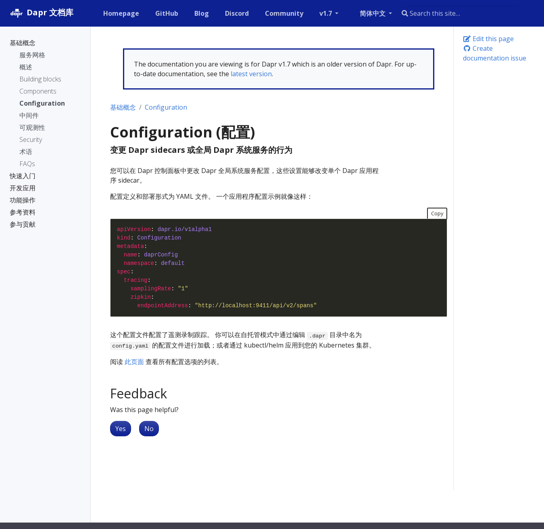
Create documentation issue (494, 53)
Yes (120, 428)
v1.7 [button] (326, 13)
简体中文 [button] (373, 13)
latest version (251, 73)
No (149, 428)
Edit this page (488, 38)
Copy (437, 213)
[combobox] (460, 13)
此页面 (134, 361)
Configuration (166, 107)
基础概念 (123, 107)
